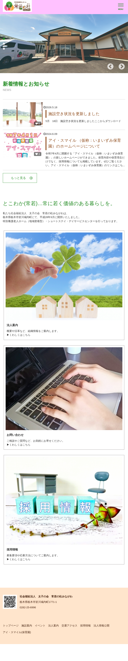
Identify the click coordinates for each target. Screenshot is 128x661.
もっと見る (28, 184)
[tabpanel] (64, 43)
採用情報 (90, 641)
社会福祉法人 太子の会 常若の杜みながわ (49, 611)
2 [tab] (4, 44)
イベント (42, 641)
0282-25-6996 (28, 623)
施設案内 (28, 641)
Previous (110, 66)
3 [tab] (4, 49)
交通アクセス (73, 641)
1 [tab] (4, 39)
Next (121, 66)
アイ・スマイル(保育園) (18, 648)
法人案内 (56, 641)
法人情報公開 (106, 641)
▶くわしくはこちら (19, 348)
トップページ (11, 641)
